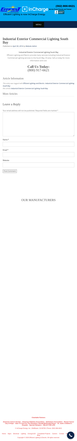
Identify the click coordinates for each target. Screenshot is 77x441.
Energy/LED (32, 433)
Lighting (23, 433)
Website (6, 160)
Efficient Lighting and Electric (33, 83)
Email (5, 150)
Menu (38, 24)
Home (4, 433)
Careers (54, 433)
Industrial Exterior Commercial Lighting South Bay (29, 88)
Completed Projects (43, 433)
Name (6, 139)
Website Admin (31, 46)
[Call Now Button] (70, 435)
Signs (9, 433)
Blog (38, 435)
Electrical (16, 433)
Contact (61, 433)
